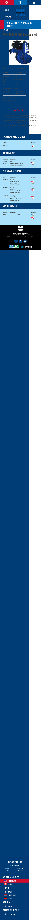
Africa (8, 906)
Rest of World (11, 914)
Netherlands (10, 895)
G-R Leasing (13, 235)
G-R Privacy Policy (21, 235)
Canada (8, 884)
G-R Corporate (16, 233)
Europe (8, 892)
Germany (8, 898)
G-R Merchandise (24, 233)
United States (10, 881)
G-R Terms (28, 235)
